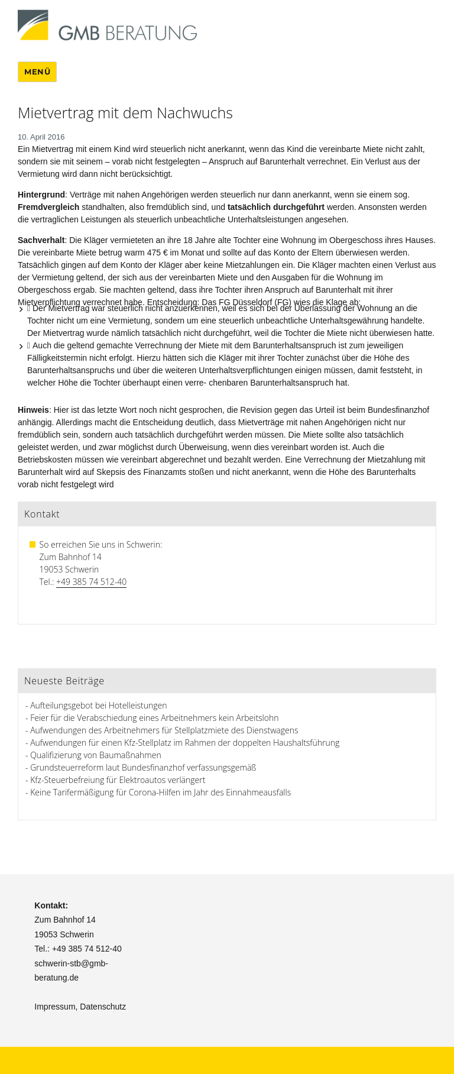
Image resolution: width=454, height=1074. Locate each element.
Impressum (54, 1006)
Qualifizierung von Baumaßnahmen (95, 755)
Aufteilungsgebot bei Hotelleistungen (98, 705)
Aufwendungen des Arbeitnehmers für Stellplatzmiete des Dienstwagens (164, 730)
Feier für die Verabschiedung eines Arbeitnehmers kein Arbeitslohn (154, 717)
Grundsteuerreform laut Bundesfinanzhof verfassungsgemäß (143, 767)
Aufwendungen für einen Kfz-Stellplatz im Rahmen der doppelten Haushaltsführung (184, 742)
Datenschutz (103, 1006)
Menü (37, 71)
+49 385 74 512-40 (91, 581)
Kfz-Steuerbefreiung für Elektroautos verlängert (117, 779)
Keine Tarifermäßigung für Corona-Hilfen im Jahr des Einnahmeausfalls (160, 792)
